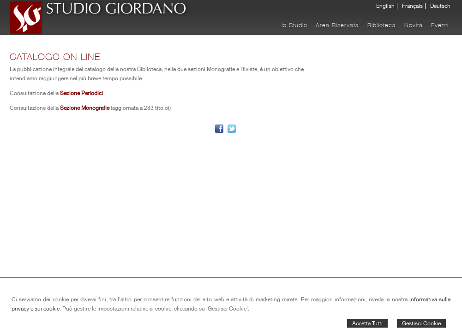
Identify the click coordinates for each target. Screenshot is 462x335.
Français (412, 6)
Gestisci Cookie (421, 323)
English (385, 6)
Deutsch (440, 6)
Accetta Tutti (367, 323)
